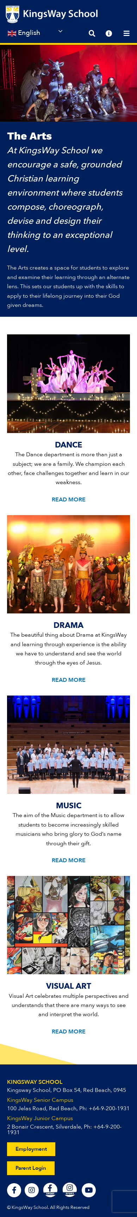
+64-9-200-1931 (109, 1108)
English (24, 33)
